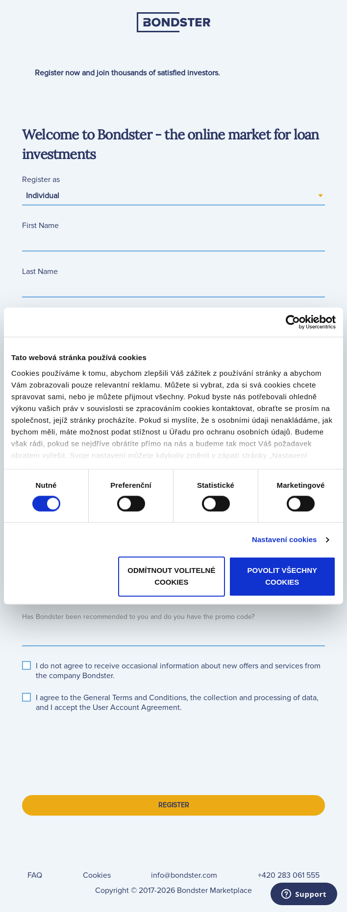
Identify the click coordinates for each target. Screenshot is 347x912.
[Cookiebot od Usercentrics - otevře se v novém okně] (293, 322)
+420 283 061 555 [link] (289, 875)
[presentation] (96, 744)
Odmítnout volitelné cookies (171, 577)
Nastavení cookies (284, 539)
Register (173, 805)
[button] (134, 698)
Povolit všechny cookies (283, 577)
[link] (173, 45)
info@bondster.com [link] (184, 875)
